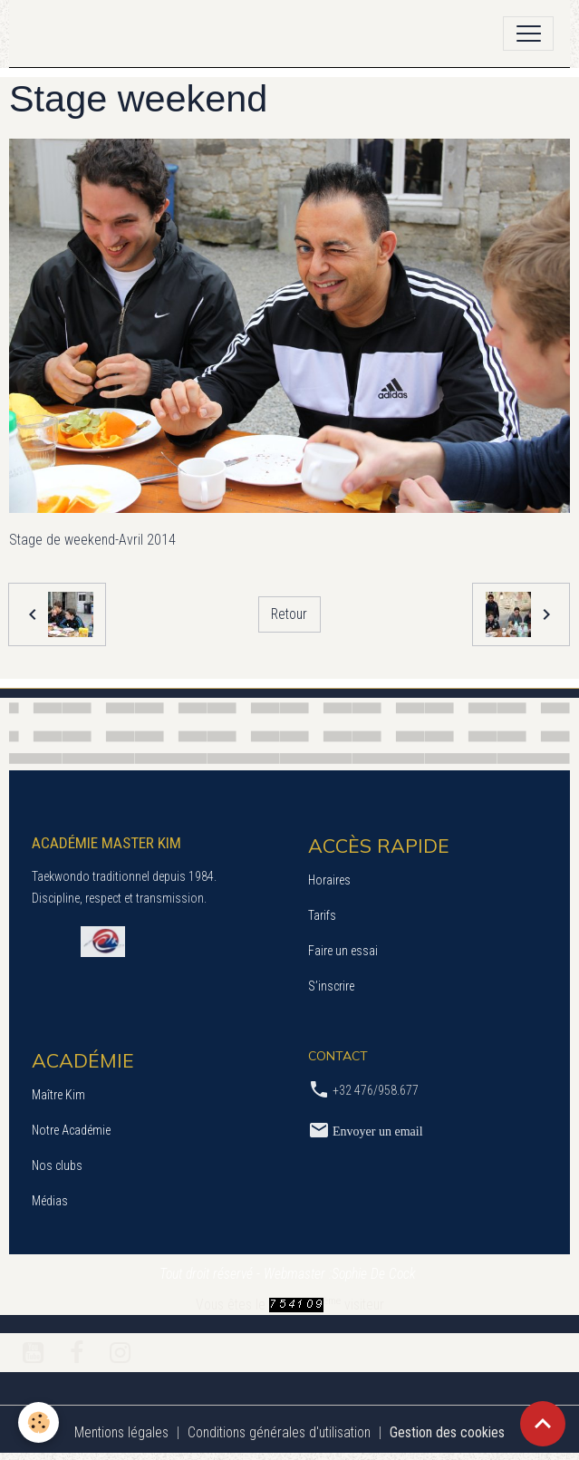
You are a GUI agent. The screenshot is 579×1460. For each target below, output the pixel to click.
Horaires (329, 880)
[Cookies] (38, 1422)
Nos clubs (57, 1165)
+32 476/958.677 (376, 1090)
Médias (50, 1201)
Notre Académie (71, 1130)
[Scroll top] (542, 1423)
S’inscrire (331, 986)
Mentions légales (121, 1432)
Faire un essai (343, 950)
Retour (289, 614)
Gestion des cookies (447, 1432)
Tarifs (322, 915)
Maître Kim (58, 1095)
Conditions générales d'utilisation (279, 1432)
